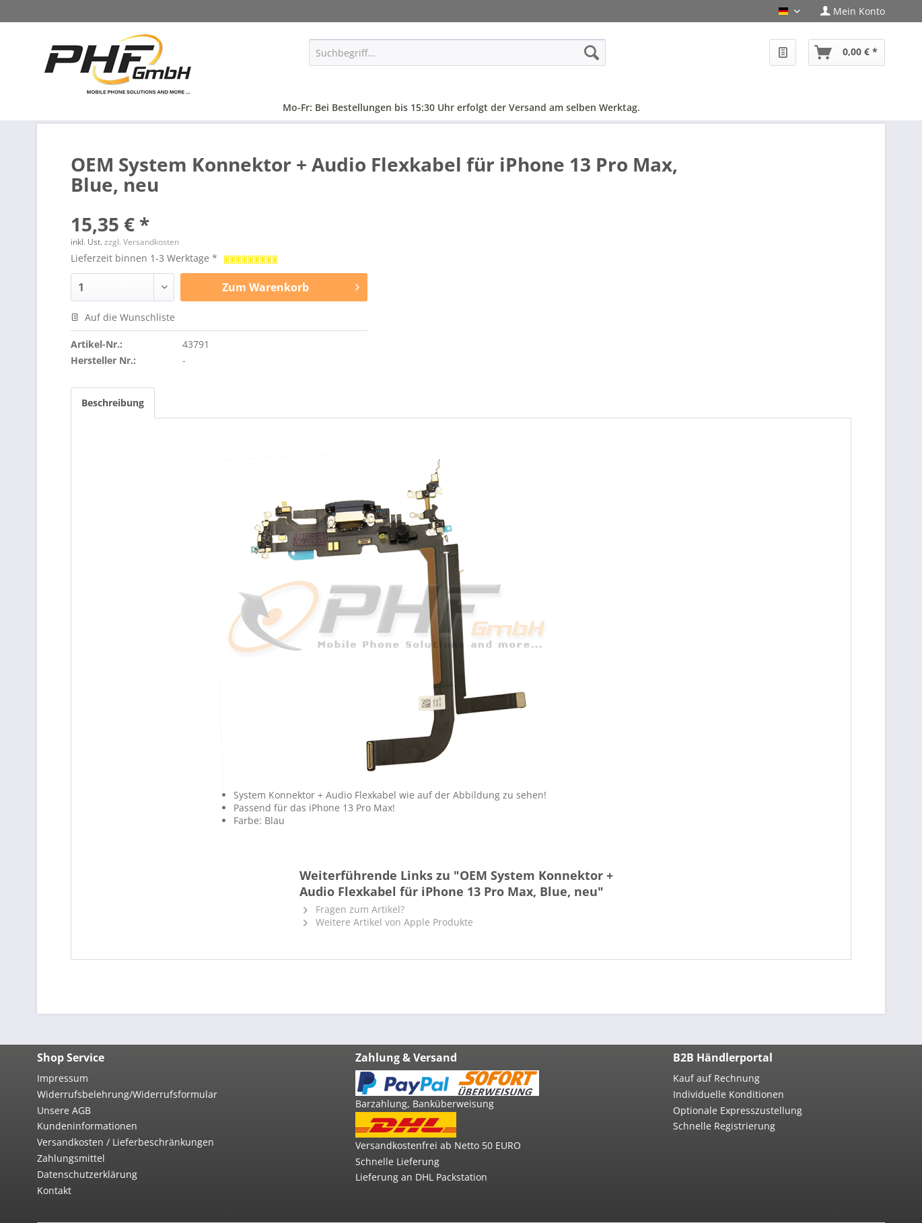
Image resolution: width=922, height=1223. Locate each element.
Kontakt (54, 1190)
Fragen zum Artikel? (354, 909)
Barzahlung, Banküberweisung (424, 1103)
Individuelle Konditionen (728, 1094)
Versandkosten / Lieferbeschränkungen (125, 1142)
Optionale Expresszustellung (737, 1110)
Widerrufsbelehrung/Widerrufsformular (127, 1094)
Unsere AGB (64, 1110)
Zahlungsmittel (71, 1158)
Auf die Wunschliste (123, 317)
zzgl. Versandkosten (141, 242)
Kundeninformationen (87, 1125)
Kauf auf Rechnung (716, 1078)
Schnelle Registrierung (724, 1125)
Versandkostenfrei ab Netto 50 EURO (438, 1145)
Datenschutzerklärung (87, 1174)
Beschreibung (112, 402)
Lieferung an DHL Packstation (421, 1177)
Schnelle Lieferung (397, 1161)
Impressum (62, 1078)
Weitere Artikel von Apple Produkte (388, 922)
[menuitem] (847, 11)
